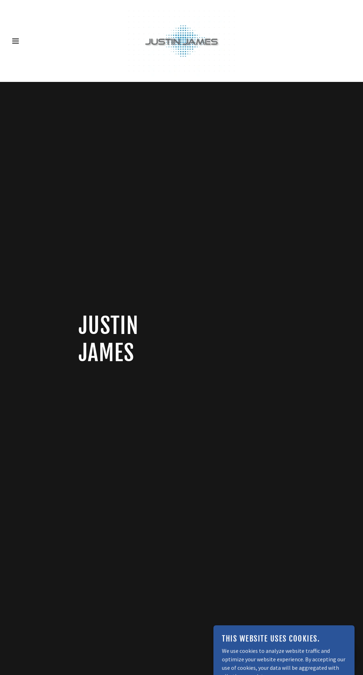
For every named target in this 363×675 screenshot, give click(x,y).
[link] (181, 40)
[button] (18, 41)
